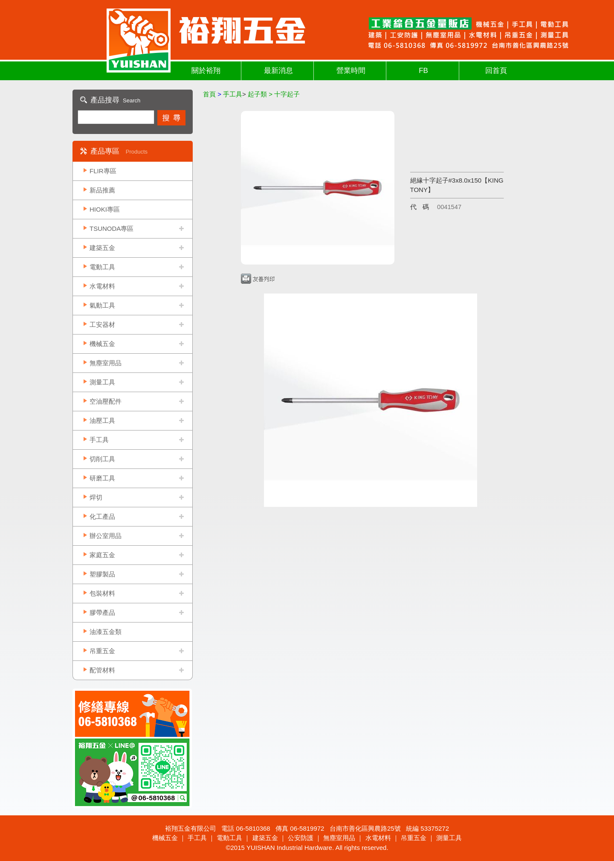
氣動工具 (102, 305)
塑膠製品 (102, 574)
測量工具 (102, 382)
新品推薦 (102, 190)
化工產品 (102, 516)
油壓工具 (102, 420)
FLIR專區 (103, 171)
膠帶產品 (102, 612)
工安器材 (102, 324)
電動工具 (102, 267)
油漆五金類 (106, 631)
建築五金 (102, 247)
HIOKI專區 (105, 209)
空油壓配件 (106, 401)
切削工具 (102, 458)
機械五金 (102, 343)
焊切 (96, 497)
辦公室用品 (106, 535)
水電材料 (102, 286)
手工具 (99, 439)
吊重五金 (102, 650)
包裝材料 (102, 593)
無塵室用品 (106, 363)
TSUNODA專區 (111, 228)
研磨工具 (102, 478)
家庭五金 (102, 554)
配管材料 (102, 670)
